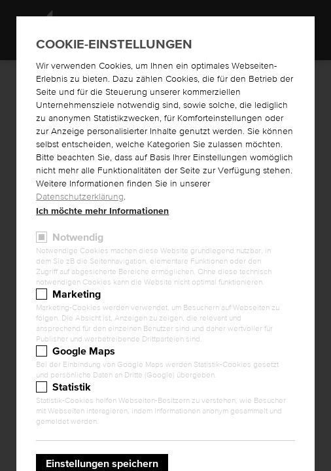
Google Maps (83, 351)
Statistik (71, 387)
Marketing (76, 294)
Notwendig (77, 237)
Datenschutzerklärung (80, 196)
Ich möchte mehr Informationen (102, 211)
